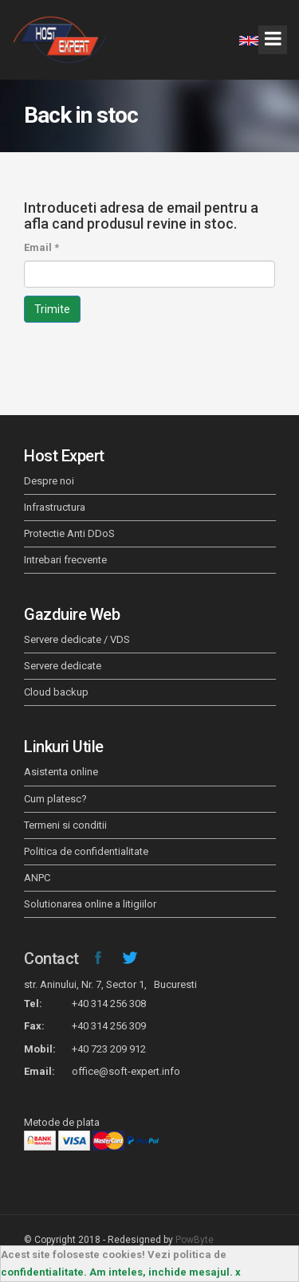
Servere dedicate (62, 666)
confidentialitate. (44, 1272)
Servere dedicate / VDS (77, 639)
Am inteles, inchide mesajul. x (165, 1272)
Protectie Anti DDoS (69, 533)
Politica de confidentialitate (86, 851)
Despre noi (49, 481)
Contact (51, 958)
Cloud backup (56, 692)
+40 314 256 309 (109, 1026)
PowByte (194, 1239)
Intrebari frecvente (65, 560)
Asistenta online (61, 772)
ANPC (37, 878)
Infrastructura (54, 507)
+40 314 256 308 (109, 1004)
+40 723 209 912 (109, 1049)
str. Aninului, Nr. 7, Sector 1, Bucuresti (110, 984)
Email (41, 247)
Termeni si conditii (65, 825)
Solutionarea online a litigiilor (90, 904)
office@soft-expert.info (126, 1071)
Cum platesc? (55, 799)
